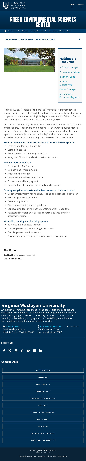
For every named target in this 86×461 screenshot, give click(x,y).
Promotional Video (69, 72)
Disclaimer (41, 456)
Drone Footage (67, 89)
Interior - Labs (67, 76)
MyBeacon (43, 426)
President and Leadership (43, 433)
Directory (43, 405)
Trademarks (62, 456)
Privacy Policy (51, 456)
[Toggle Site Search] (80, 5)
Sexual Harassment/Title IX (43, 440)
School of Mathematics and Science (30, 31)
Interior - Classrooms (65, 83)
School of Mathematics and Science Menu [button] (42, 40)
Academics (12, 31)
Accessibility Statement (27, 456)
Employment (43, 419)
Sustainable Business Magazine (69, 95)
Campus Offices (43, 384)
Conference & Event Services (43, 398)
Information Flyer (69, 67)
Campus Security (43, 391)
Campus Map (43, 377)
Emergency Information (43, 412)
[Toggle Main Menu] (72, 5)
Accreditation (43, 370)
